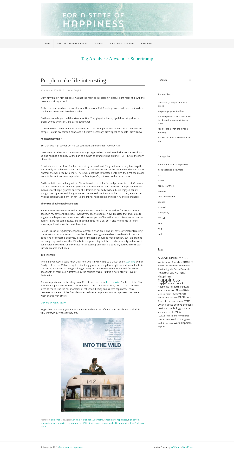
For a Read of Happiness (122, 43)
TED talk (161, 218)
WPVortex (176, 447)
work (160, 234)
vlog (160, 228)
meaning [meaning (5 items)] (172, 290)
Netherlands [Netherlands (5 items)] (163, 297)
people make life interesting (115, 423)
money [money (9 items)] (176, 293)
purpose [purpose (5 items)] (186, 308)
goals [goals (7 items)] (170, 269)
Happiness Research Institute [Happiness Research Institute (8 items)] (173, 286)
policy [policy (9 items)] (161, 304)
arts (160, 175)
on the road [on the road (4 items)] (178, 301)
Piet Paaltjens (137, 423)
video (160, 223)
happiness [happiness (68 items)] (169, 279)
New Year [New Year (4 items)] (174, 297)
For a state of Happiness (71, 447)
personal (55, 419)
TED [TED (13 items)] (173, 312)
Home (47, 43)
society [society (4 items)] (166, 312)
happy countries (166, 185)
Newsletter (146, 43)
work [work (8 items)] (189, 319)
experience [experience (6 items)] (184, 265)
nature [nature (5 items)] (183, 293)
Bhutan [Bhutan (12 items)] (178, 258)
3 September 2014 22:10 (52, 90)
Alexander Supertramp (92, 419)
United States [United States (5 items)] (164, 319)
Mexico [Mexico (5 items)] (179, 290)
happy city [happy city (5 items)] (162, 290)
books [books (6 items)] (168, 262)
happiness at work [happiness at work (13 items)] (171, 283)
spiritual (162, 207)
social (43, 426)
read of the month (167, 196)
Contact (99, 43)
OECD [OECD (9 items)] (181, 297)
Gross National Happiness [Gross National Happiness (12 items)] (172, 274)
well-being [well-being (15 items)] (178, 319)
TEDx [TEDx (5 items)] (178, 312)
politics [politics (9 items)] (169, 304)
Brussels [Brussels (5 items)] (176, 262)
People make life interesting (73, 80)
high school (133, 419)
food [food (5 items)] (164, 269)
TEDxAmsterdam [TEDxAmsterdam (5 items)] (165, 315)
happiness (122, 419)
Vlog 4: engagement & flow (171, 111)
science (161, 201)
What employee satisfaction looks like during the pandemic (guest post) (174, 120)
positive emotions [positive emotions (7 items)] (183, 304)
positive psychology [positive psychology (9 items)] (169, 308)
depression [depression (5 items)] (163, 265)
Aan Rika (130, 261)
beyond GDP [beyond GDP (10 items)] (165, 258)
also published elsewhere (170, 169)
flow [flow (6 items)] (160, 269)
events (161, 180)
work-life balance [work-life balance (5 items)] (165, 323)
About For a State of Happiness (73, 43)
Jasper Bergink (74, 90)
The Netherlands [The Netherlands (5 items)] (181, 315)
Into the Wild (112, 282)
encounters (110, 419)
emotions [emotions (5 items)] (173, 265)
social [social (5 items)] (160, 312)
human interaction (65, 423)
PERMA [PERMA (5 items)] (187, 301)
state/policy (163, 212)
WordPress (187, 447)
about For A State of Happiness (173, 164)
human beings (48, 423)
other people (94, 423)
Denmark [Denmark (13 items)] (186, 262)
